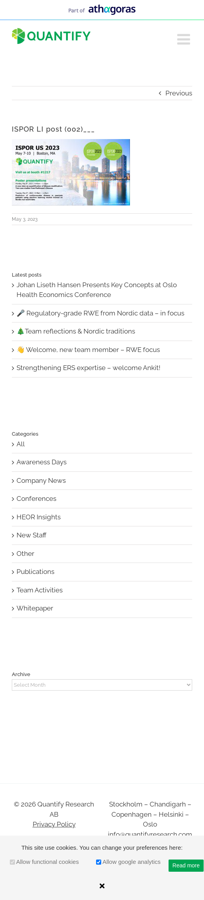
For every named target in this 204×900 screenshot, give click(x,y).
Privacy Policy (54, 824)
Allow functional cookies (47, 861)
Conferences (36, 498)
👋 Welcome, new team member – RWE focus (88, 350)
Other (25, 553)
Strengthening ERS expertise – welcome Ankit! (88, 368)
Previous (178, 93)
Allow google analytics (131, 861)
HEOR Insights (39, 517)
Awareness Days (42, 462)
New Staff (31, 535)
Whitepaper (35, 608)
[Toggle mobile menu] (184, 39)
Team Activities (40, 590)
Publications (35, 572)
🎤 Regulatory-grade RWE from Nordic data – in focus (100, 313)
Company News (41, 480)
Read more (186, 865)
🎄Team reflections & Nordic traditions (76, 331)
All (21, 444)
